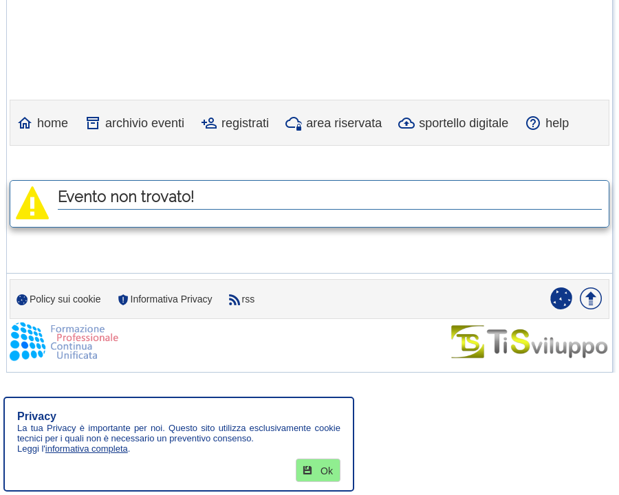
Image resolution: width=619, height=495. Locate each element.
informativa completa (86, 448)
